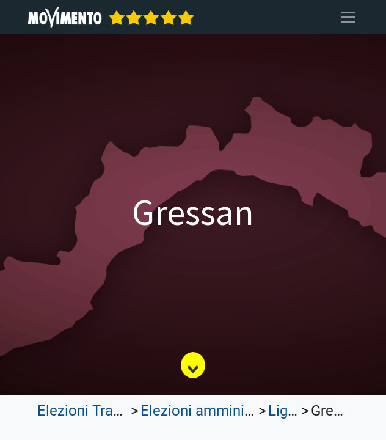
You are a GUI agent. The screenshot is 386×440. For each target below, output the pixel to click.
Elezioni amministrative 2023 (234, 410)
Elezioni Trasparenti (101, 410)
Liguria (290, 410)
